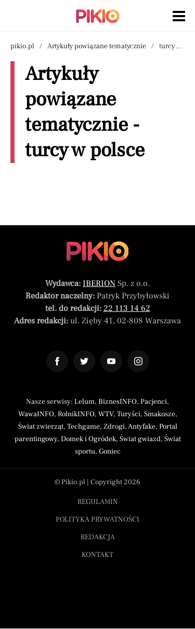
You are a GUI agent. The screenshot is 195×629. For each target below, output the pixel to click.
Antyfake (141, 426)
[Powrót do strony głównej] (97, 251)
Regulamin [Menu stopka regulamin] (97, 502)
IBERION (99, 283)
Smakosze (159, 414)
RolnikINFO (76, 414)
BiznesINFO (117, 401)
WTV (105, 414)
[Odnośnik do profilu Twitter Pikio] (84, 361)
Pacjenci (153, 401)
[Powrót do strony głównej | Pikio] (97, 16)
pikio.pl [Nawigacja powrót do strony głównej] (22, 46)
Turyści (128, 414)
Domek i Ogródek (88, 439)
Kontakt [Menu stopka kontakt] (97, 554)
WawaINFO (36, 414)
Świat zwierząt (40, 426)
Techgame (83, 426)
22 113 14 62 (126, 308)
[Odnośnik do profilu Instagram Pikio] (138, 361)
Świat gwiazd (140, 439)
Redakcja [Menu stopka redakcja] (98, 537)
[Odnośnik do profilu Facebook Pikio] (57, 361)
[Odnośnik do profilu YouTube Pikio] (111, 361)
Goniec (110, 451)
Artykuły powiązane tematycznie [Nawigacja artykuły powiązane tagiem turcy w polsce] (96, 46)
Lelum (84, 401)
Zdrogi (114, 426)
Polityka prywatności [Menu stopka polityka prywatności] (97, 519)
